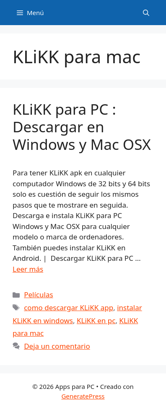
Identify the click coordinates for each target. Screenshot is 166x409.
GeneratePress (82, 396)
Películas (38, 294)
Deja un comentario (57, 346)
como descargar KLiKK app (68, 307)
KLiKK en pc (96, 320)
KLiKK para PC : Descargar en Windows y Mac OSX (82, 126)
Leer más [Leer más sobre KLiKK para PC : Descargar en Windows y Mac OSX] (28, 269)
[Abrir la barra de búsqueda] (146, 12)
